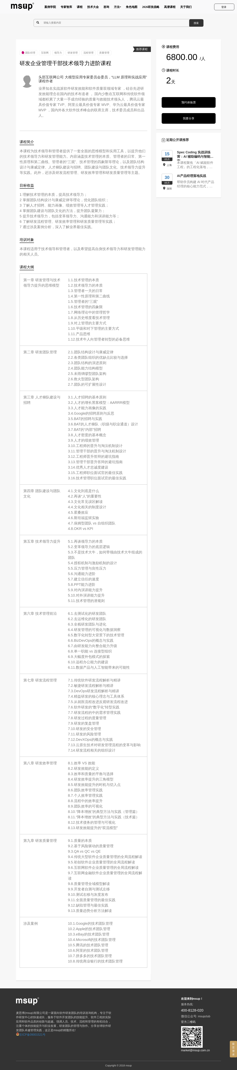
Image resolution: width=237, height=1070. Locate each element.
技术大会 (93, 7)
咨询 (106, 7)
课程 (80, 7)
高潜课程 (170, 7)
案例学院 (50, 7)
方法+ (117, 7)
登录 (224, 7)
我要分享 (188, 118)
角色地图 (131, 7)
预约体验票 (188, 102)
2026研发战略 (150, 7)
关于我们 (186, 7)
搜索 (196, 23)
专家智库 (66, 7)
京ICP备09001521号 (30, 1034)
